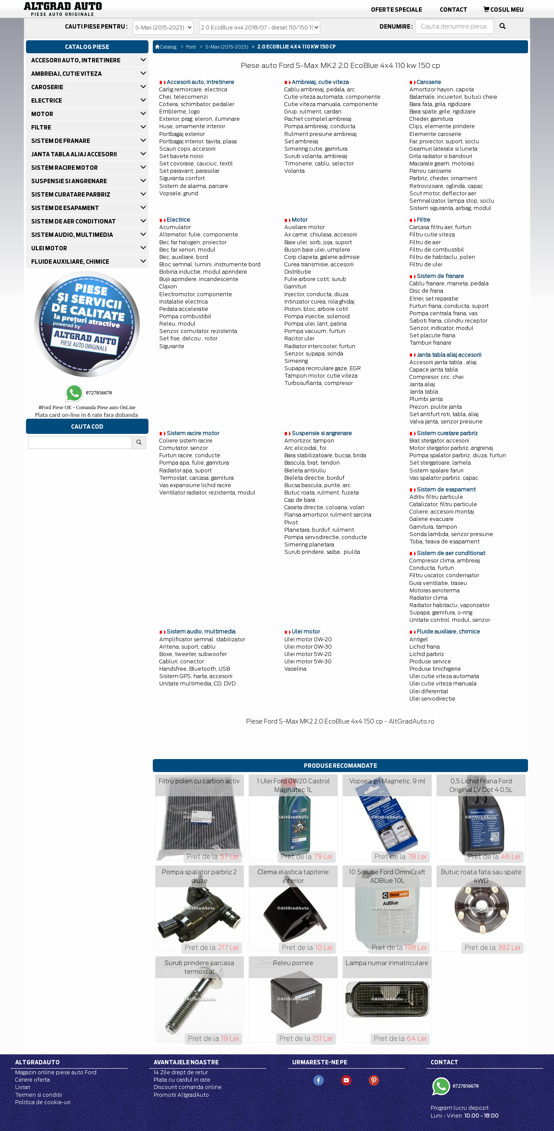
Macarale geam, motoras (441, 163)
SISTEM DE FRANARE (61, 140)
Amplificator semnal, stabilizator (202, 639)
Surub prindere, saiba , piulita (322, 552)
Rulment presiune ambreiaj (320, 134)
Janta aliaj (422, 384)
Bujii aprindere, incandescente (198, 279)
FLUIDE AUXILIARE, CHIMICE (70, 261)
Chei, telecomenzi (183, 97)
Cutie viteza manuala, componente (331, 104)
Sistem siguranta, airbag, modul (450, 208)
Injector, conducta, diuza (316, 294)
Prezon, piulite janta (435, 407)
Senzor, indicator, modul (441, 328)
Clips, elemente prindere (442, 126)
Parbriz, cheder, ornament (443, 178)
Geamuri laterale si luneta (443, 148)
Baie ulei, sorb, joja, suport (318, 242)
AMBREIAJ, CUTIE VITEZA (67, 73)
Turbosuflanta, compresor (318, 383)
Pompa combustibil (185, 316)
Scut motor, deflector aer (442, 193)
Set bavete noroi (181, 156)
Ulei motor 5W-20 (308, 654)
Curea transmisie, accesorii (319, 264)
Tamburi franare (430, 342)
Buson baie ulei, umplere (317, 249)
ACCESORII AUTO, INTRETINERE (76, 60)
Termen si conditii (38, 1095)
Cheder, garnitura (431, 119)
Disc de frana (426, 291)
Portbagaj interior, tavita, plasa (198, 141)
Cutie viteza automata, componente (332, 97)
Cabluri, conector (181, 661)
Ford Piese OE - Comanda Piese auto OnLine (87, 407)
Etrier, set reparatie (433, 298)
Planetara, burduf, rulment (319, 530)
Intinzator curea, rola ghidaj (319, 301)
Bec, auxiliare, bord (183, 257)
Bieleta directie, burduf (314, 478)
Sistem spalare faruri (436, 470)
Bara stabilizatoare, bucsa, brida (325, 455)
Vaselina (295, 669)
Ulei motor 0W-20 (308, 639)
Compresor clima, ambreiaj (444, 560)
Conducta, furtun (431, 568)
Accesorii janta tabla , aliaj (443, 362)
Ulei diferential (428, 691)
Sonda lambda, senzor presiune (451, 534)
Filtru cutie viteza (432, 234)
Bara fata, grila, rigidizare (440, 104)
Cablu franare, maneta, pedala (449, 283)
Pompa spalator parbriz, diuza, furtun (457, 455)
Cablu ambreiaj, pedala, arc (319, 89)
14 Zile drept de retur (181, 1072)
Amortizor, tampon (309, 440)
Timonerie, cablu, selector (319, 163)
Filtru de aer (425, 242)
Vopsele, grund (178, 193)
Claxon (168, 286)
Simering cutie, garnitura (316, 148)
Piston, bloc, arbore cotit (316, 309)
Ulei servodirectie (432, 698)
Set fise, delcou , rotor (188, 338)
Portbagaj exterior (182, 134)
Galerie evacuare (431, 519)
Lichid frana (424, 646)
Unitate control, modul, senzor (449, 620)
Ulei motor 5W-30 (308, 661)
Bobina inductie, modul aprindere (203, 271)
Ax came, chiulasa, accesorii (320, 234)
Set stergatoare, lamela (440, 462)
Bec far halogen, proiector (192, 242)
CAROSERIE (47, 87)
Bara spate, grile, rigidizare (442, 111)
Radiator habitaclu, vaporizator (449, 605)
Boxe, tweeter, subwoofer (193, 654)
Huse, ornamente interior (192, 126)
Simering (296, 361)
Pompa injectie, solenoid (317, 316)
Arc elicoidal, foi (305, 448)
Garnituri (295, 286)
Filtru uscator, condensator (444, 575)
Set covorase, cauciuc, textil (196, 163)
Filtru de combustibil (436, 249)
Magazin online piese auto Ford (56, 1072)
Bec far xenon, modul (187, 249)
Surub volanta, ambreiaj (315, 156)
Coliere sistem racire (186, 440)
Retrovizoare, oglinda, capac (446, 186)
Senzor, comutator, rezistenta (198, 331)
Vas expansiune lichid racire (195, 485)
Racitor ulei (299, 338)
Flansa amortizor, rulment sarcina (327, 514)
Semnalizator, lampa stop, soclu (451, 200)
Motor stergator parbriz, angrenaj (451, 448)
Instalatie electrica (183, 301)
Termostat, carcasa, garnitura (196, 478)
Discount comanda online (188, 1087)
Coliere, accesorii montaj (441, 511)
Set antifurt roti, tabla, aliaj (444, 414)
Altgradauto (37, 1062)
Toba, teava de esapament (444, 541)
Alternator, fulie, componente (198, 234)
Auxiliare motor (304, 227)
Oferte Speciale (396, 9)
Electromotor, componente (195, 294)
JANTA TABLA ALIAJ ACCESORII (74, 154)
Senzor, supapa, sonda (313, 353)
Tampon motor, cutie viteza (321, 375)
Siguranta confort (182, 178)
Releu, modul (177, 323)
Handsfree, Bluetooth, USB (194, 669)
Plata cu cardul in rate (182, 1079)
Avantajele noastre (186, 1062)
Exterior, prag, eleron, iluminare (199, 119)
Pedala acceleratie (183, 309)
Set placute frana (432, 335)
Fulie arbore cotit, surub (315, 279)
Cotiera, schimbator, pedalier (196, 104)
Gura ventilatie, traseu (438, 583)
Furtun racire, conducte (189, 455)
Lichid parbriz (426, 654)
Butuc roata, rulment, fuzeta (321, 492)
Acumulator (175, 227)
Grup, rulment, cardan (312, 111)
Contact (453, 9)
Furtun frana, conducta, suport (449, 306)
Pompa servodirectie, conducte (325, 537)
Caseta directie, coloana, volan (324, 507)
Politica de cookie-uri (43, 1102)
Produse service (430, 661)
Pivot (291, 522)
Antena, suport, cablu (187, 646)
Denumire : (396, 26)
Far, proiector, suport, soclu (444, 141)
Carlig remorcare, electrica (193, 89)
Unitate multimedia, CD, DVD (197, 683)
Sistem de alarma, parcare (193, 186)
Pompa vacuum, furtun (314, 331)
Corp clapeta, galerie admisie (322, 257)
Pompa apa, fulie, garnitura (194, 462)
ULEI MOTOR (49, 248)
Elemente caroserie (435, 134)
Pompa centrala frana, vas (443, 313)
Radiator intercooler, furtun (319, 346)
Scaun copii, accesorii (187, 148)
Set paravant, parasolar (189, 171)
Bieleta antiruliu (305, 470)
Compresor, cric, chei (436, 377)
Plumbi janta (426, 399)
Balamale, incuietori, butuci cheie (453, 97)
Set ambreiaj (301, 141)
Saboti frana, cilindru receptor (448, 320)
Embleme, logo (179, 111)
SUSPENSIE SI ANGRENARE (69, 181)
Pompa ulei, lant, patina (315, 323)
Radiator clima (428, 598)
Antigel (418, 639)
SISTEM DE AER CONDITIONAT (74, 221)
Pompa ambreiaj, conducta (319, 126)
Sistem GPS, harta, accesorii (195, 676)
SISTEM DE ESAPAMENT (65, 207)
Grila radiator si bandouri (440, 156)
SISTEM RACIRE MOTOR (65, 167)
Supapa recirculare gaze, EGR (322, 368)
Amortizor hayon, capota (441, 89)
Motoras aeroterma (434, 590)
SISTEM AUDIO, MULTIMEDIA (72, 234)
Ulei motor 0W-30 (308, 646)
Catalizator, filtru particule (443, 504)
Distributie (297, 271)
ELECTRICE (47, 100)
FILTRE (41, 127)
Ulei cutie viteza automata (444, 676)
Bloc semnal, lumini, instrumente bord (210, 264)
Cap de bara (299, 500)
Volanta (294, 171)
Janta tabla (423, 391)
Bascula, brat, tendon (312, 462)
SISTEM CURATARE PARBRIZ (71, 194)
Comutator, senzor (183, 448)
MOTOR (42, 113)
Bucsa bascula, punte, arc (317, 485)
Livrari (22, 1087)
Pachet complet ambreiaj (317, 119)
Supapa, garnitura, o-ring (440, 612)
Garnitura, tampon (433, 526)
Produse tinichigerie (435, 669)
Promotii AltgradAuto (181, 1095)
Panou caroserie (430, 171)
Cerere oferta (32, 1079)
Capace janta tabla (433, 369)
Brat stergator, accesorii (439, 440)
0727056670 (465, 1086)
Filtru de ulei (425, 264)
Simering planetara (309, 544)
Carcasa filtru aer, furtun (440, 227)
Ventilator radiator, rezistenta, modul (207, 492)
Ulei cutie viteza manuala (443, 683)
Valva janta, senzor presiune (446, 421)
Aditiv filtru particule (436, 497)
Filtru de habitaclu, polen (442, 257)
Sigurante (171, 346)
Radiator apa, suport (185, 470)
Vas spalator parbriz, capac (443, 478)
